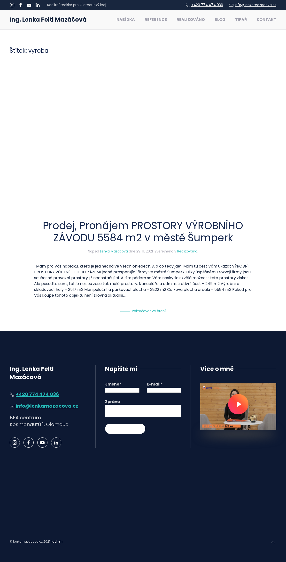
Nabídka (125, 19)
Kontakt (266, 19)
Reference (156, 19)
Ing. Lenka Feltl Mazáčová (48, 20)
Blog (220, 19)
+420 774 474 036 (207, 4)
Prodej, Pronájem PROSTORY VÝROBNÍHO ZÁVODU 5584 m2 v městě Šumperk (143, 231)
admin (57, 541)
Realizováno (191, 19)
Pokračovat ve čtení (149, 311)
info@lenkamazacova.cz (255, 4)
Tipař (241, 19)
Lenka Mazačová (114, 251)
